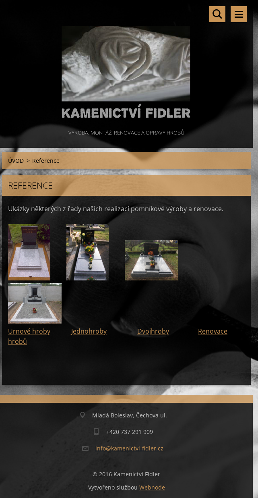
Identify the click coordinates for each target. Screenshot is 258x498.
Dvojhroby (153, 331)
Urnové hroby (29, 331)
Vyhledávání (217, 14)
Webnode (152, 487)
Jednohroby (89, 331)
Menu (239, 14)
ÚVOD (16, 160)
